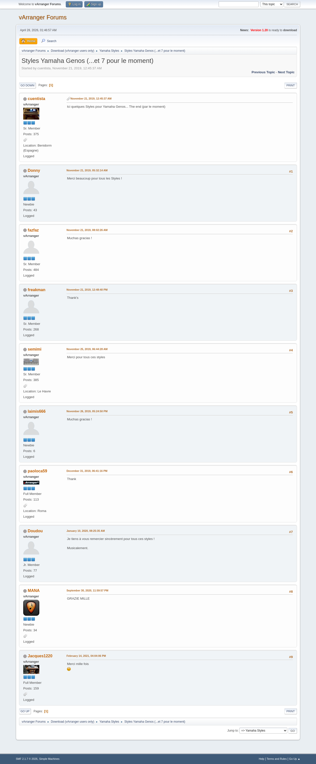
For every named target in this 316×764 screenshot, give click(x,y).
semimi (34, 349)
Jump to (232, 730)
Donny (34, 170)
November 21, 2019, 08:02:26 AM (87, 230)
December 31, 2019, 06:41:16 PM (87, 470)
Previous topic (263, 72)
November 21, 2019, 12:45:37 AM (91, 98)
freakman (36, 290)
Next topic (286, 72)
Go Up (25, 711)
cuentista (36, 99)
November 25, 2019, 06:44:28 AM (87, 349)
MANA (34, 590)
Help (261, 758)
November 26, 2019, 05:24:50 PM (87, 411)
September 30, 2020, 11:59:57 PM (87, 590)
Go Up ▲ (294, 758)
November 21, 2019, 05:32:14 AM (87, 170)
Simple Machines (49, 758)
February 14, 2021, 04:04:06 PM (86, 655)
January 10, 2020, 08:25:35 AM (86, 530)
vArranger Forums (43, 17)
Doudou (35, 531)
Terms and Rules (277, 758)
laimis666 (36, 411)
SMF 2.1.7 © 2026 (27, 758)
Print (291, 85)
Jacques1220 (40, 656)
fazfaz (33, 230)
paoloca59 (37, 471)
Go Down (27, 85)
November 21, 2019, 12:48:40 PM (87, 289)
